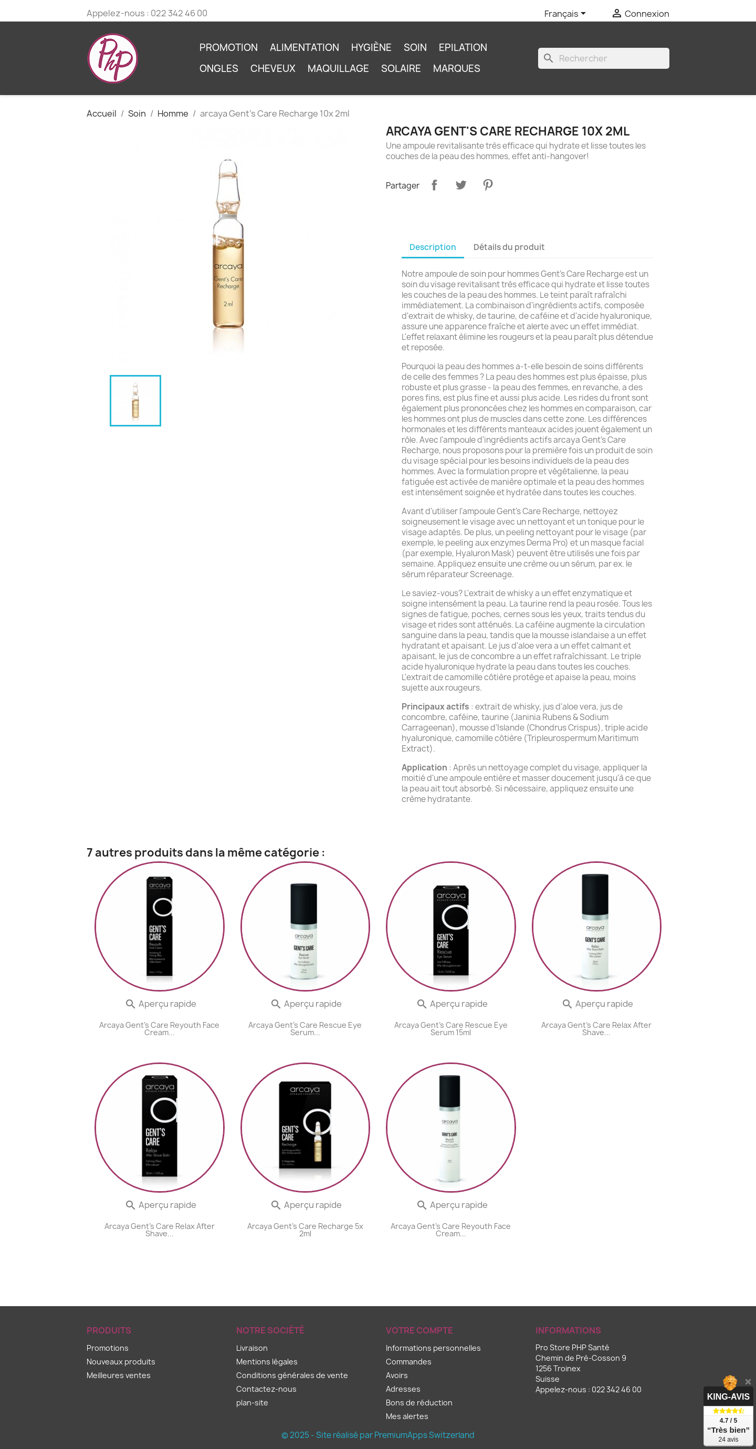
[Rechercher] (603, 58)
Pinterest (487, 184)
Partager (434, 184)
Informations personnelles (433, 1348)
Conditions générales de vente (292, 1375)
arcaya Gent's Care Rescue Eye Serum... (305, 1028)
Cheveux (273, 68)
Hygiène (371, 47)
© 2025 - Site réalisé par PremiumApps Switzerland (378, 1435)
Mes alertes (407, 1416)
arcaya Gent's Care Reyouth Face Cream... (159, 1028)
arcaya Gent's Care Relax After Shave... (596, 1028)
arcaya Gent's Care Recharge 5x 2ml (305, 1229)
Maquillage (338, 68)
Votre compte (419, 1330)
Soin (415, 47)
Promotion (229, 47)
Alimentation (304, 47)
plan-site (252, 1403)
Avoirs (397, 1375)
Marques (456, 68)
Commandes (409, 1362)
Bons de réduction (419, 1403)
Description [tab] (433, 247)
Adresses (403, 1389)
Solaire (401, 68)
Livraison (252, 1348)
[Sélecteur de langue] (567, 14)
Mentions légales (267, 1362)
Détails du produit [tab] (509, 247)
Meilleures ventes (119, 1375)
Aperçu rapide (160, 1003)
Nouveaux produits (121, 1362)
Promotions (108, 1348)
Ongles (219, 68)
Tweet (460, 184)
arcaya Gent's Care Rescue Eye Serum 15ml (451, 1028)
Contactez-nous (266, 1389)
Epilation (463, 47)
